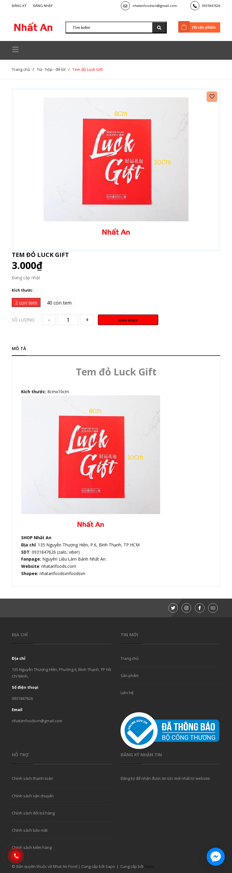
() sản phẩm (198, 26)
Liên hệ (127, 692)
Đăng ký (19, 5)
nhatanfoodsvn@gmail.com (155, 5)
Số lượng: (23, 320)
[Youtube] (213, 608)
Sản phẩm (130, 675)
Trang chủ (130, 658)
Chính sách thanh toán (32, 778)
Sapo (149, 866)
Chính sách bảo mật (29, 830)
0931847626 (211, 5)
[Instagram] (186, 608)
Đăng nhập (43, 5)
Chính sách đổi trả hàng (33, 813)
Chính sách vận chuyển (33, 796)
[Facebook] (200, 608)
